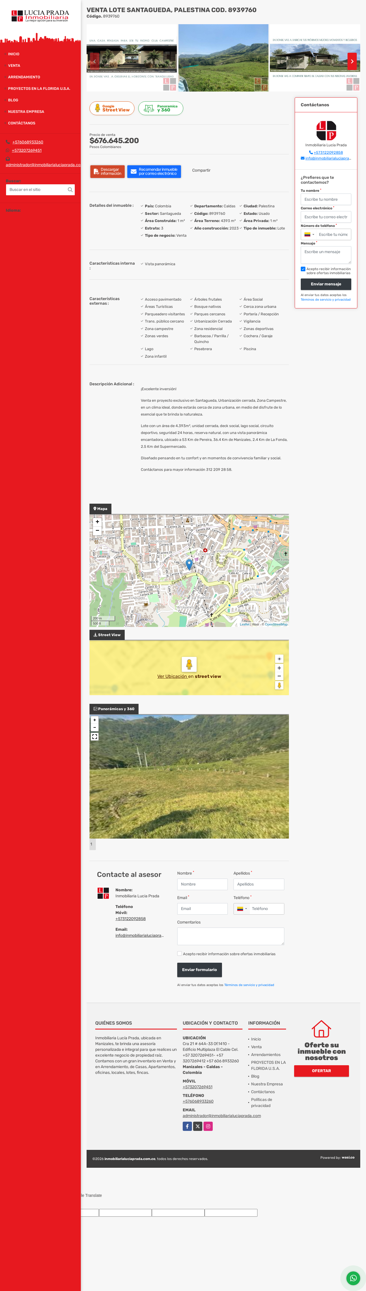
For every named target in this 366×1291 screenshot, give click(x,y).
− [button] (97, 531)
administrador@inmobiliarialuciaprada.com (45, 164)
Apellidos (243, 873)
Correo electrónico (317, 208)
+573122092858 (130, 918)
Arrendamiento (24, 77)
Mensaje (309, 243)
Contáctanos (21, 123)
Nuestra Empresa (26, 111)
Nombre (185, 873)
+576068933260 (27, 142)
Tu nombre (311, 190)
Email (183, 897)
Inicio (13, 54)
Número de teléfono (319, 225)
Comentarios (189, 922)
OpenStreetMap (276, 624)
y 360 (162, 108)
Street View (113, 108)
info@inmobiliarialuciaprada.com (145, 935)
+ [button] (97, 522)
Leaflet (244, 624)
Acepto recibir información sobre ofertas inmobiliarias (229, 954)
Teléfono (243, 897)
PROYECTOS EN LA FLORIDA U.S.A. (39, 88)
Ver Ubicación (172, 676)
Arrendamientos (266, 1054)
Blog (13, 100)
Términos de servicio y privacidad (249, 985)
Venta (14, 65)
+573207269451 (27, 150)
